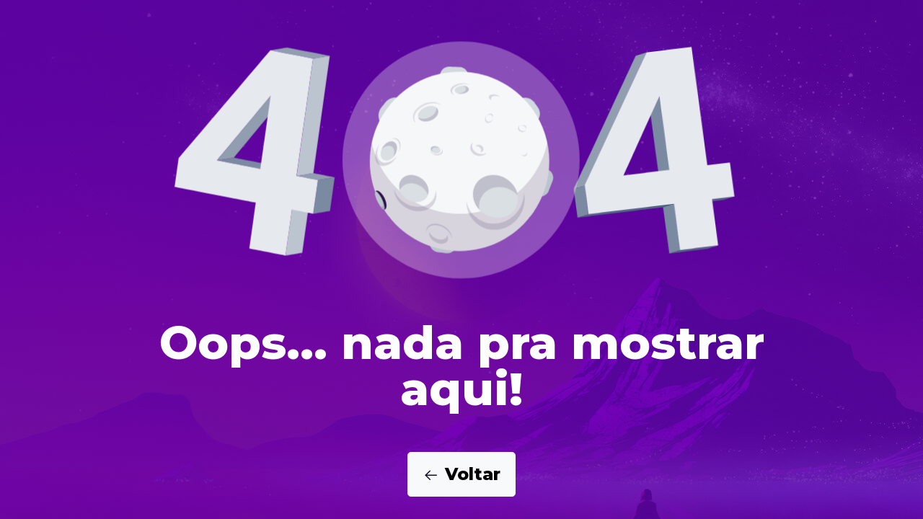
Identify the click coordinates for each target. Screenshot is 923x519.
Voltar (461, 473)
